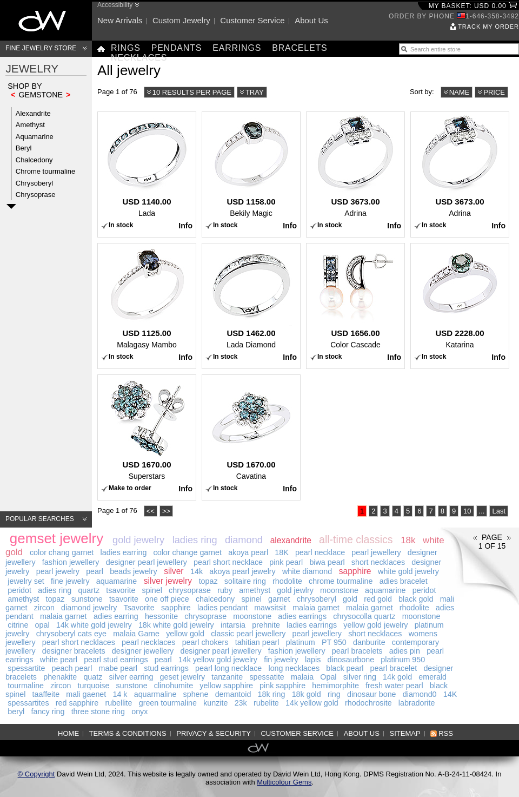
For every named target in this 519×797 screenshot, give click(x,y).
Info (185, 225)
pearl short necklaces (78, 642)
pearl (94, 571)
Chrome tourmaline (46, 171)
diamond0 (420, 694)
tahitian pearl (257, 642)
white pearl (58, 659)
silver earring (131, 677)
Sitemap (405, 733)
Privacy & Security (213, 733)
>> (166, 511)
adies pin (404, 651)
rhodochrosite (368, 703)
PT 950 (334, 642)
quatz (92, 677)
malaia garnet (316, 607)
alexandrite (290, 540)
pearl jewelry (57, 571)
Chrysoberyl (34, 183)
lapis (313, 659)
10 (467, 511)
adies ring (54, 590)
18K (281, 552)
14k (196, 571)
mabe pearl (118, 668)
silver (173, 571)
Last (498, 511)
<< (151, 511)
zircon (44, 607)
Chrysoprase (36, 194)
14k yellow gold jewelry (217, 659)
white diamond (307, 571)
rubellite (118, 703)
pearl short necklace (228, 562)
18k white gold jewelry (176, 625)
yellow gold (185, 633)
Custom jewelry (181, 20)
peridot (19, 590)
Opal (328, 677)
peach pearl (72, 668)
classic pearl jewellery (248, 633)
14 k (119, 694)
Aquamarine (35, 137)
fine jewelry (70, 581)
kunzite (215, 703)
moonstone (339, 590)
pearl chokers (205, 642)
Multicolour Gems (284, 782)
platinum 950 (403, 659)
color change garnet (188, 552)
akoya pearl (248, 552)
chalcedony (215, 599)
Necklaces (139, 57)
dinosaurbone (351, 659)
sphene (196, 694)
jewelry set (26, 581)
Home (68, 733)
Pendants (176, 47)
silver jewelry (168, 580)
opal (42, 625)
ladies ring (194, 540)
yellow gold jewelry (375, 625)
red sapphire (77, 703)
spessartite (26, 668)
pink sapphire (282, 685)
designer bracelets (73, 651)
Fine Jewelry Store (40, 48)
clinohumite (173, 685)
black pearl (344, 668)
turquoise (94, 685)
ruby (224, 590)
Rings (126, 47)
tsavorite (120, 590)
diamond (244, 540)
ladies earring (124, 552)
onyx (139, 711)
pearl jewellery (376, 552)
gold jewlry (295, 590)
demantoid (233, 694)
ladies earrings (312, 625)
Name (459, 92)
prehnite (266, 625)
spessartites (28, 703)
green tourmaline (168, 703)
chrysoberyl (316, 599)
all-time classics (356, 539)
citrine (18, 625)
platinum (300, 642)
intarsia (233, 625)
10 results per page (191, 92)
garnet (279, 599)
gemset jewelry (56, 538)
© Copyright (36, 774)
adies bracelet (404, 581)
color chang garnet (62, 552)
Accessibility (114, 5)
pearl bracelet (393, 668)
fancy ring (47, 711)
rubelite (266, 703)
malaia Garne (136, 633)
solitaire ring (245, 581)
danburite (369, 642)
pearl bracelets (357, 651)
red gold (378, 599)
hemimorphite (335, 685)
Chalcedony (34, 160)
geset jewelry (182, 677)
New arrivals (119, 20)
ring (334, 694)
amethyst (254, 590)
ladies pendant (222, 607)
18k (408, 540)
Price (494, 92)
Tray (254, 92)
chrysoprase (190, 590)
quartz (88, 590)
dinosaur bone (371, 694)
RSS (445, 733)
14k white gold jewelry (94, 625)
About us (311, 20)
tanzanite (227, 677)
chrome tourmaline (340, 581)
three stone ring (98, 711)
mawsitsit (270, 607)
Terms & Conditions (128, 733)
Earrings (236, 47)
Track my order (488, 26)
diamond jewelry (89, 607)
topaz (208, 581)
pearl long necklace (228, 668)
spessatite (266, 677)
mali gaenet (86, 694)
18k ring (271, 694)
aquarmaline (155, 694)
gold (350, 599)
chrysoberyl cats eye (71, 633)
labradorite (416, 703)
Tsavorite (139, 607)
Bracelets (299, 47)
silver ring (359, 677)
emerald (432, 677)
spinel (152, 590)
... (482, 511)
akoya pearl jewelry (242, 571)
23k (241, 703)
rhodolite (287, 581)
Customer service (252, 20)
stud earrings (166, 668)
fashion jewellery (70, 562)
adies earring (116, 616)
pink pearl (286, 562)
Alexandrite (33, 113)
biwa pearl (326, 562)
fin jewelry (281, 659)
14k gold (397, 677)
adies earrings (302, 616)
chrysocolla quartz (364, 616)
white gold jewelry (408, 571)
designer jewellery (143, 651)
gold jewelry (138, 540)
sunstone (87, 599)
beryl (16, 711)
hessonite (161, 616)
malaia (302, 677)
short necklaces (378, 562)
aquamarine (116, 581)
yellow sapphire (226, 685)
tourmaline (26, 685)
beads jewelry (133, 571)
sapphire (355, 571)
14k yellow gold (311, 703)
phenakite (60, 677)
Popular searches (39, 519)
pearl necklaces (148, 642)
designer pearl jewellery (146, 562)
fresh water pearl (394, 685)
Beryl (24, 148)
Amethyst (30, 125)
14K (450, 694)
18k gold (306, 694)
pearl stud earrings (116, 659)
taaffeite (46, 694)
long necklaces (294, 668)
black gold (415, 599)
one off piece (167, 599)
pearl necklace (320, 552)
